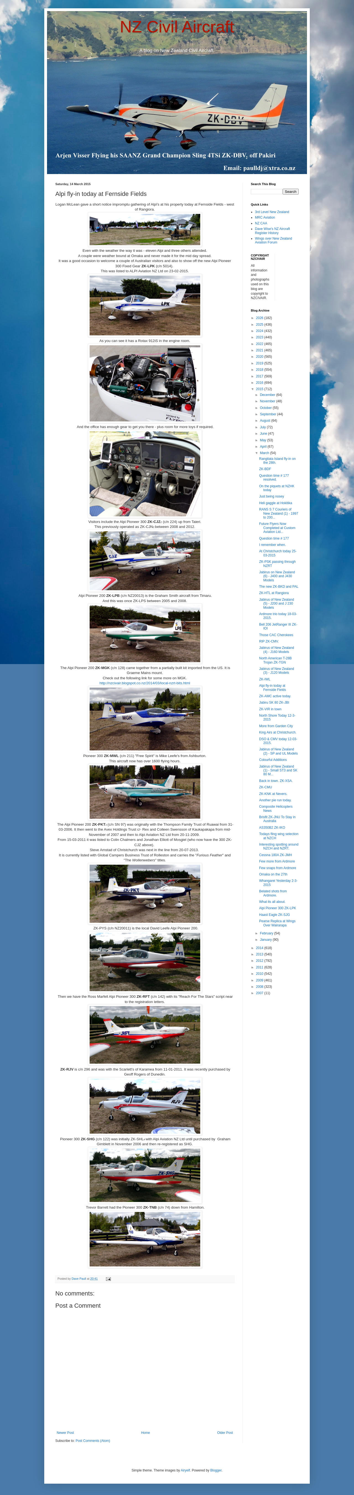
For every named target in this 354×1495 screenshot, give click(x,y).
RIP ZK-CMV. (269, 641)
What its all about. (272, 902)
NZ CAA (261, 223)
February (267, 933)
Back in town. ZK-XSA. (276, 781)
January (266, 940)
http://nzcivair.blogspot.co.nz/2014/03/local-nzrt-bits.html (145, 683)
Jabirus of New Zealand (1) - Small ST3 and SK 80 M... (278, 770)
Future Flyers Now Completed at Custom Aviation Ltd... (277, 528)
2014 (260, 948)
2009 (260, 980)
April (263, 447)
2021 (260, 350)
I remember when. (272, 545)
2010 (260, 974)
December (268, 395)
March (265, 453)
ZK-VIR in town (270, 709)
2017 (260, 376)
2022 (260, 344)
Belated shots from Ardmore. (273, 893)
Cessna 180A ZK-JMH (275, 855)
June (264, 434)
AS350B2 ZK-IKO (272, 828)
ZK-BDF (265, 469)
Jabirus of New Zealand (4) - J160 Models (276, 650)
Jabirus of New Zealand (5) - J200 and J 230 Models (276, 604)
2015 (260, 389)
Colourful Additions (273, 760)
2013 (260, 954)
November (268, 401)
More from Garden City (276, 726)
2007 (260, 993)
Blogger (216, 1470)
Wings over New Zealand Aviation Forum (273, 240)
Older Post (225, 1433)
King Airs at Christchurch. (277, 732)
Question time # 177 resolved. (274, 477)
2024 (260, 331)
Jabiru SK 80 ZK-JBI (274, 702)
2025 (260, 325)
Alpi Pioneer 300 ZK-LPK (277, 908)
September (268, 414)
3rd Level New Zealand (272, 212)
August (265, 421)
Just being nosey (271, 496)
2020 (260, 357)
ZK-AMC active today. (275, 696)
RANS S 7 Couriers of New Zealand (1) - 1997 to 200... (278, 513)
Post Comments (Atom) (93, 1441)
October (266, 408)
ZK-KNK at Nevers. (273, 794)
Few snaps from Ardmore (277, 868)
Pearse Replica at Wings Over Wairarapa (277, 923)
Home (145, 1433)
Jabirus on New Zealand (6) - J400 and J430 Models (277, 576)
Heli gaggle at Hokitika (275, 503)
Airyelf (185, 1470)
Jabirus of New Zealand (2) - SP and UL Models (278, 751)
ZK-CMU (265, 787)
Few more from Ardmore (277, 861)
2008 (260, 987)
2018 (260, 370)
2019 (260, 363)
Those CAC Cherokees (276, 635)
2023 (260, 337)
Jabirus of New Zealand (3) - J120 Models (276, 671)
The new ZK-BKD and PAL (278, 587)
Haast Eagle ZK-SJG (274, 915)
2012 (260, 961)
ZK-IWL (264, 679)
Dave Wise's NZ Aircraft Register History (272, 231)
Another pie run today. (275, 800)
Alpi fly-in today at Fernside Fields (272, 687)
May (263, 440)
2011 (260, 967)
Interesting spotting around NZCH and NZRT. (278, 846)
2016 (260, 383)
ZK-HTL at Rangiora (274, 593)
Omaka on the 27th (273, 874)
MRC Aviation (265, 217)
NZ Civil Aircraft (177, 26)
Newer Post (65, 1433)
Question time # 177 (274, 538)
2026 (260, 318)
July (263, 427)
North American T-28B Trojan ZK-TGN (275, 660)
